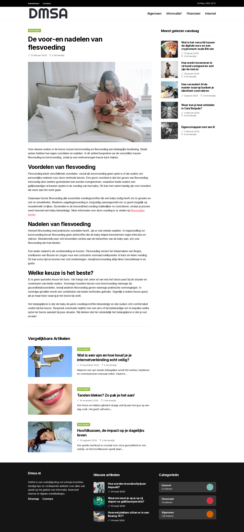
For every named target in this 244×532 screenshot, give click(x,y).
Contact (47, 3)
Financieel (193, 13)
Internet (210, 13)
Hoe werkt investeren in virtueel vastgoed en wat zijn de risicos (197, 66)
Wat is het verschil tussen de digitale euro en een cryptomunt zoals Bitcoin (198, 46)
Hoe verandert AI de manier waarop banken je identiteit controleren (197, 87)
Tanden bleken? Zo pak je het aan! (106, 395)
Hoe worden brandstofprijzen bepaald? (127, 485)
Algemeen (154, 13)
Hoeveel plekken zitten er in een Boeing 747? (128, 514)
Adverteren (33, 3)
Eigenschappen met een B (198, 127)
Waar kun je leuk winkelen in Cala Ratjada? (198, 106)
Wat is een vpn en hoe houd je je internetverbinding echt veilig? (104, 357)
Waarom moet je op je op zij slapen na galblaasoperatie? (126, 500)
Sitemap (33, 498)
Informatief (173, 13)
